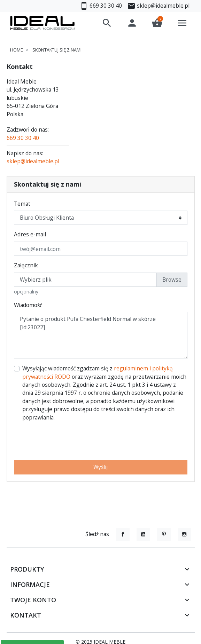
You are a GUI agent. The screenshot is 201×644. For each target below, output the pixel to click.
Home (16, 50)
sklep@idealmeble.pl (33, 161)
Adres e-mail (30, 234)
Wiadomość (28, 305)
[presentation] (101, 440)
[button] (107, 23)
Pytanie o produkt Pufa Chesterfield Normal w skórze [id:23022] (100, 335)
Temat (22, 203)
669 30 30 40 (23, 138)
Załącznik (26, 265)
